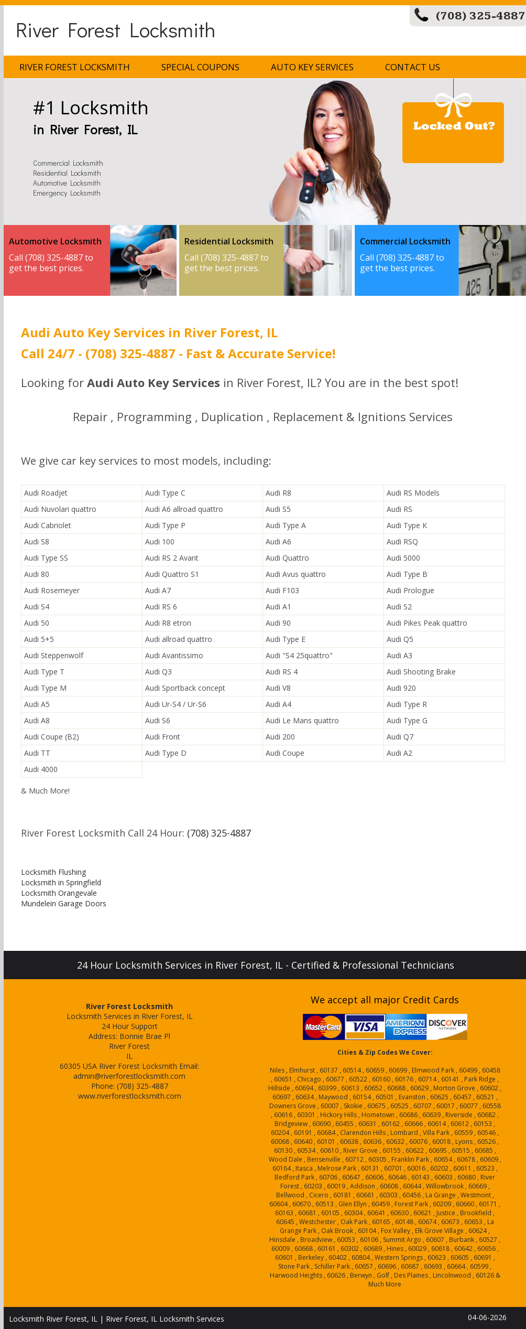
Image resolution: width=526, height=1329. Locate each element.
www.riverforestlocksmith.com (129, 1096)
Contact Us (412, 67)
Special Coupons (200, 67)
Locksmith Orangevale (59, 893)
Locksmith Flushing (53, 872)
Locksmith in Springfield (61, 882)
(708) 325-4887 (480, 16)
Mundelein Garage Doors (63, 903)
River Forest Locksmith (115, 29)
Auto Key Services (312, 67)
